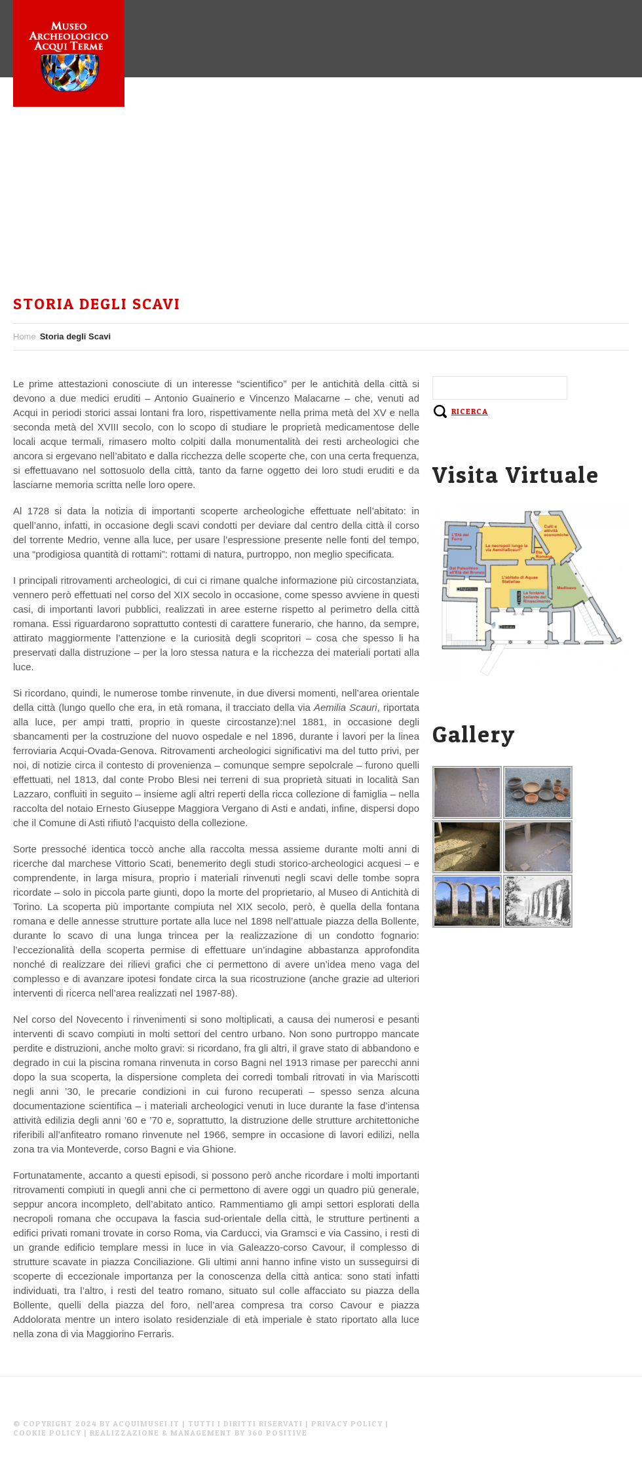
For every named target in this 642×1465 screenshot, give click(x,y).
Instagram (54, 221)
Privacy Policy (347, 1423)
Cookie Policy (47, 1432)
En (115, 221)
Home (40, 144)
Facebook (531, 144)
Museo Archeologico (137, 144)
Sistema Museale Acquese (410, 144)
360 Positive (277, 1432)
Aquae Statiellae (267, 144)
